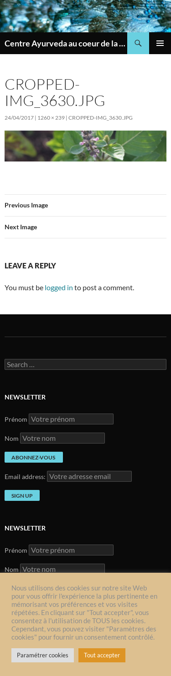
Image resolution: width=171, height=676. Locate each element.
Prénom (16, 419)
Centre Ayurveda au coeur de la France (66, 43)
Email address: (26, 476)
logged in (59, 287)
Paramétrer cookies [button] (42, 655)
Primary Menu (160, 43)
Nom (12, 438)
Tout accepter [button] (102, 655)
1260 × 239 (51, 117)
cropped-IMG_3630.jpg (100, 117)
